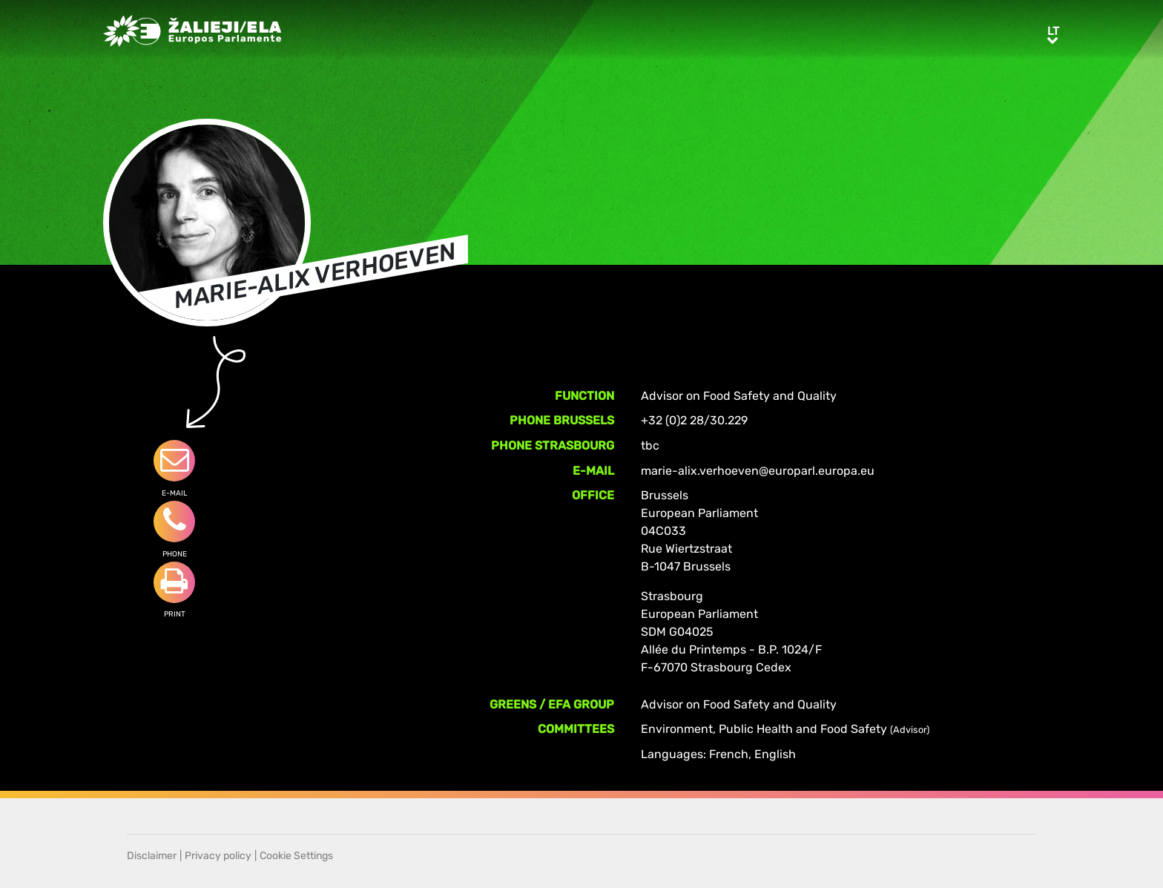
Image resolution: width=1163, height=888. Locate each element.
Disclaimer (152, 855)
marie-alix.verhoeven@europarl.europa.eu (757, 471)
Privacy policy (218, 855)
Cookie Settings (296, 855)
